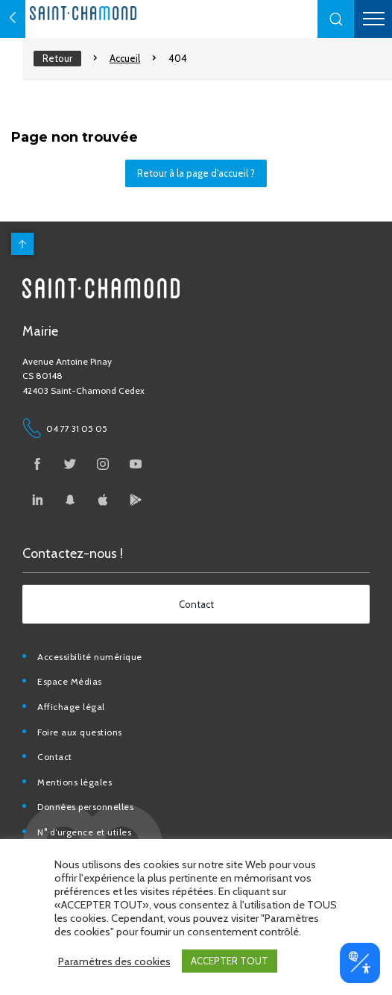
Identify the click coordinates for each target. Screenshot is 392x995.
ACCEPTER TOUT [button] (229, 961)
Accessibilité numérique (89, 656)
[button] (336, 19)
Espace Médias (69, 681)
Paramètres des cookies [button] (114, 961)
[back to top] (22, 244)
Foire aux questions (79, 732)
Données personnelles (85, 806)
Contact (54, 756)
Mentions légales (74, 782)
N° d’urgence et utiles (84, 832)
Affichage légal (71, 706)
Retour (57, 58)
